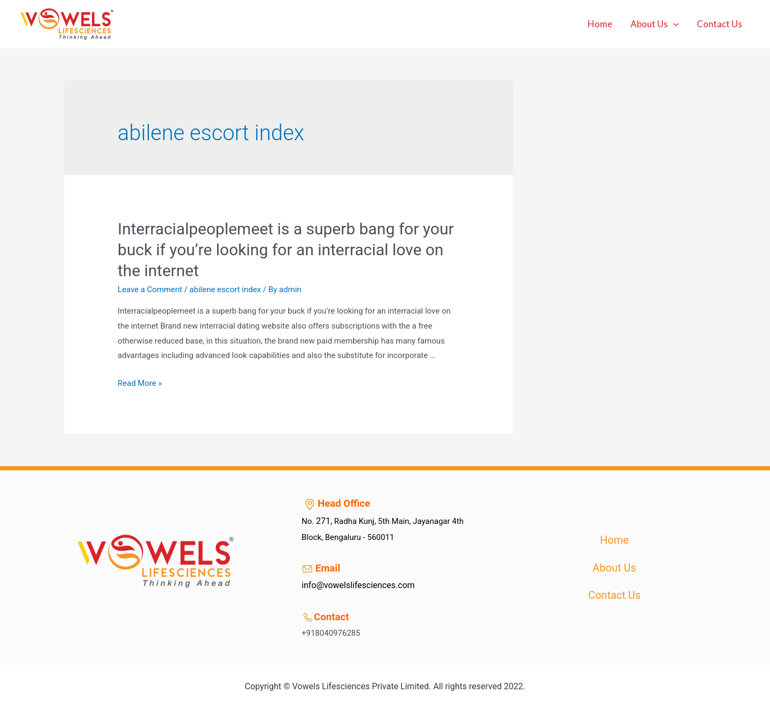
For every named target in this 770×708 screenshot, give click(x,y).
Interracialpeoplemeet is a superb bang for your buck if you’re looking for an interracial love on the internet (286, 249)
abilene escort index (225, 289)
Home (600, 23)
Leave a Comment (150, 289)
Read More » (140, 383)
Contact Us (719, 23)
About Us (654, 24)
